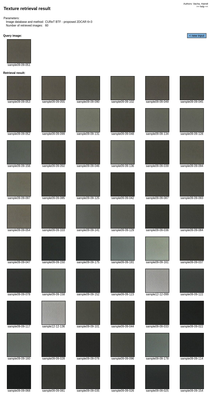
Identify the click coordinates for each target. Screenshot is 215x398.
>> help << (202, 6)
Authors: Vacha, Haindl (195, 3)
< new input (196, 35)
